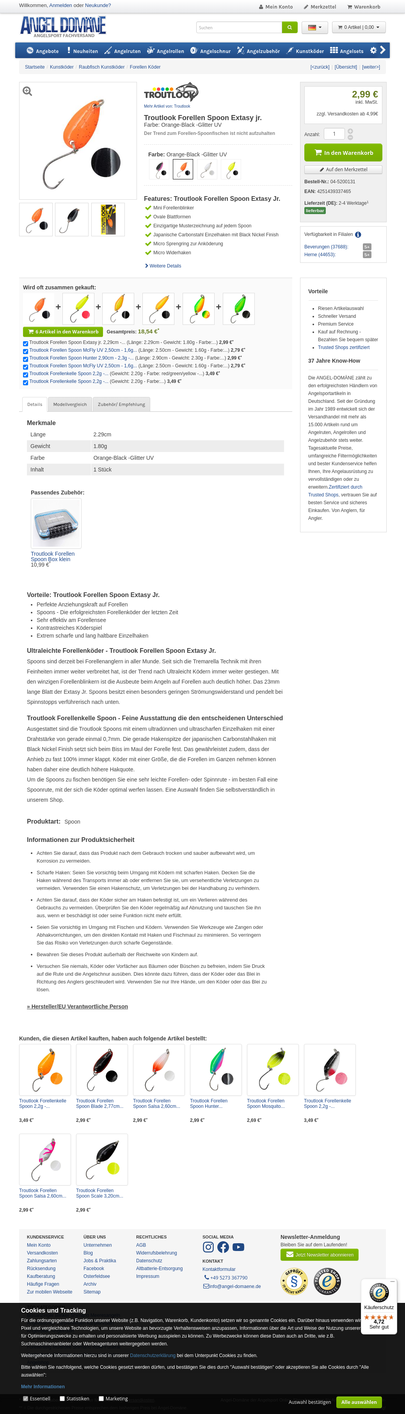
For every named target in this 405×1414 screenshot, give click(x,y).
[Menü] (392, 1283)
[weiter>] (371, 67)
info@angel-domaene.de (231, 1286)
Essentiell (40, 1398)
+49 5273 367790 (225, 1277)
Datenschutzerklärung (153, 1355)
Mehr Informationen (43, 1386)
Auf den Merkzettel (343, 169)
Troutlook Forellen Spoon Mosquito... (266, 1103)
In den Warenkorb (343, 152)
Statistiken (78, 1398)
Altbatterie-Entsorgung (159, 1268)
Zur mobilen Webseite (50, 1292)
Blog (88, 1253)
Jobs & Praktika (99, 1260)
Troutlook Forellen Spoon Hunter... (208, 1103)
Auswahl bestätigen (310, 1402)
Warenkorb (363, 7)
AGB (141, 1245)
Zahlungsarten (42, 1260)
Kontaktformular (219, 1269)
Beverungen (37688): (326, 247)
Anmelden (60, 5)
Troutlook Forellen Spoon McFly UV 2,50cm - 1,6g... (83, 350)
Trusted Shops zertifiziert (343, 347)
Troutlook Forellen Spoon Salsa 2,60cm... (156, 1103)
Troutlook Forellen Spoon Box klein (53, 556)
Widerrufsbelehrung (156, 1253)
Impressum (147, 1276)
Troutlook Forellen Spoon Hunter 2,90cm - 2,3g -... (81, 358)
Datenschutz (149, 1260)
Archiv (89, 1284)
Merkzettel (319, 7)
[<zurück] (320, 67)
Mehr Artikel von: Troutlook (167, 106)
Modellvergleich (70, 404)
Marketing (117, 1398)
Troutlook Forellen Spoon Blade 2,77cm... (99, 1103)
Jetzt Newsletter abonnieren (319, 1254)
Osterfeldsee (96, 1276)
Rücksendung (41, 1268)
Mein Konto (275, 7)
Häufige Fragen (43, 1284)
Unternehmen (97, 1245)
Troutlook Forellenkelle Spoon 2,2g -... (68, 373)
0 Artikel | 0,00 (359, 27)
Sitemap (92, 1292)
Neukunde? (98, 5)
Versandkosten (42, 1253)
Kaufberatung (41, 1276)
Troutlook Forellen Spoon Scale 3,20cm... (99, 1193)
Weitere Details (162, 266)
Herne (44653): (320, 254)
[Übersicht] (346, 67)
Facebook (93, 1268)
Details (34, 404)
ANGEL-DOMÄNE (67, 27)
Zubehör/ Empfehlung (121, 404)
